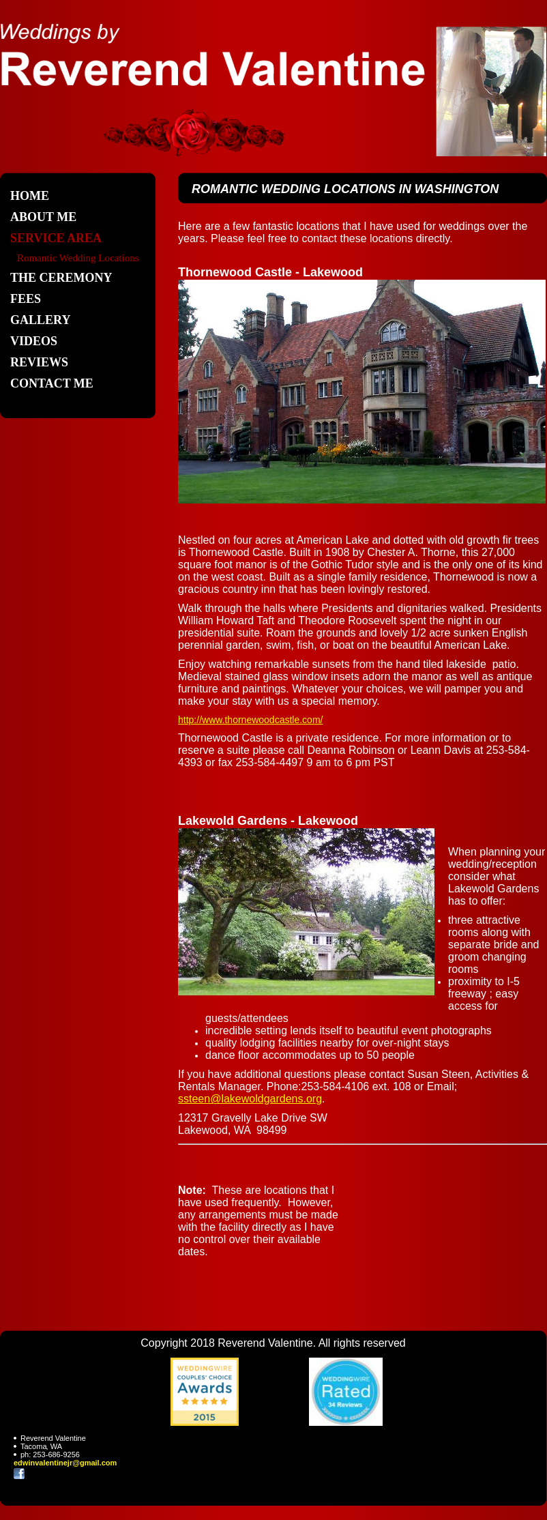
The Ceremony (61, 277)
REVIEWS (39, 362)
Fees (25, 299)
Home (29, 196)
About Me (43, 217)
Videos (33, 341)
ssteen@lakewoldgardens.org (250, 1099)
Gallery (40, 320)
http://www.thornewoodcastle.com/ (250, 719)
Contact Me (51, 383)
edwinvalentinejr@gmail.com (65, 1463)
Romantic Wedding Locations (77, 257)
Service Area (56, 238)
